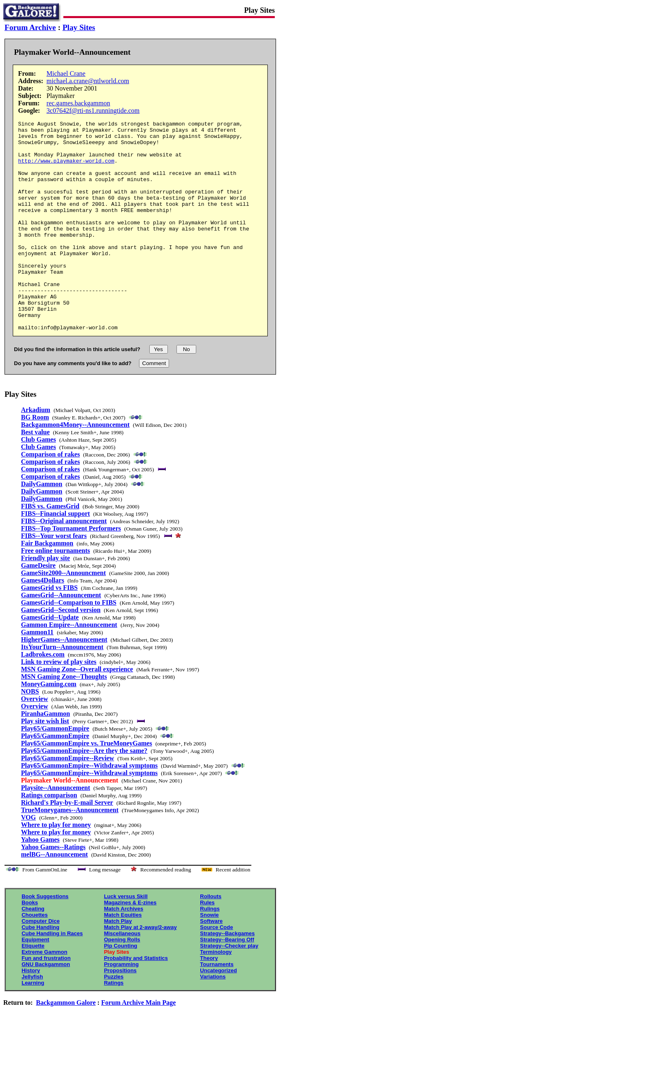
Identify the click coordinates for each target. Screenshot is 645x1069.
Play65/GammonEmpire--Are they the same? (84, 792)
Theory (209, 1000)
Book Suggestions (44, 938)
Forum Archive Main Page (138, 1044)
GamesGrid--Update (50, 659)
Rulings (210, 951)
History (30, 1012)
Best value (35, 473)
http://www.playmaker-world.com (66, 169)
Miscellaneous (122, 975)
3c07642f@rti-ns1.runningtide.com (92, 110)
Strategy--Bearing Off (227, 981)
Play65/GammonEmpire (55, 770)
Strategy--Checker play (229, 988)
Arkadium (35, 451)
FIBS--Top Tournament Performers (71, 570)
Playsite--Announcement (55, 829)
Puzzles (114, 1018)
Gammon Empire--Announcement (69, 666)
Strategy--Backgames (227, 975)
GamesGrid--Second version (60, 651)
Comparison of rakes (50, 496)
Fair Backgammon (47, 585)
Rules (207, 944)
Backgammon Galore (66, 1044)
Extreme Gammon (44, 994)
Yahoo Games (40, 881)
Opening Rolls (122, 981)
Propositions (120, 1012)
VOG (28, 859)
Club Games (38, 481)
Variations (212, 1018)
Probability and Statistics (136, 1000)
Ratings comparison (49, 837)
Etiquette (32, 988)
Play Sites (79, 27)
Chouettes (34, 957)
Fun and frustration (45, 1000)
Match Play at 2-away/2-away (140, 969)
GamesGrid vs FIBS (49, 629)
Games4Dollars (42, 622)
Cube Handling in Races (52, 975)
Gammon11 (37, 674)
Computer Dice (40, 963)
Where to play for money (56, 866)
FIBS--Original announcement (64, 562)
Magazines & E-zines (130, 944)
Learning (32, 1025)
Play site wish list (45, 762)
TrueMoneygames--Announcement (69, 851)
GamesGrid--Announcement (61, 636)
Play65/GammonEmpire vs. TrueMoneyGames (86, 785)
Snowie (209, 957)
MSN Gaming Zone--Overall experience (77, 711)
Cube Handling (40, 969)
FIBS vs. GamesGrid (50, 548)
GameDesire (38, 607)
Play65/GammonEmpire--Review (67, 800)
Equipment (35, 981)
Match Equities (123, 957)
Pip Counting (120, 988)
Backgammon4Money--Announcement (75, 466)
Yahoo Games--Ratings (53, 888)
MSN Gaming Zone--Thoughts (64, 718)
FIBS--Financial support (55, 555)
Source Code (216, 969)
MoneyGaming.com (49, 725)
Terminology (216, 994)
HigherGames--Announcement (64, 681)
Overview (34, 740)
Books (29, 944)
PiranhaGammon (45, 755)
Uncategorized (218, 1012)
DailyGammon (41, 525)
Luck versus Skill (126, 938)
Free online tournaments (55, 592)
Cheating (32, 951)
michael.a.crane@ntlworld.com (87, 80)
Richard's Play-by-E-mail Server (67, 844)
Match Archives (124, 951)
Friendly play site (45, 599)
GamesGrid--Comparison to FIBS (68, 644)
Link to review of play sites (58, 703)
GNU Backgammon (45, 1006)
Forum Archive (30, 27)
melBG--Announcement (54, 896)
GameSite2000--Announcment (63, 614)
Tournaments (216, 1006)
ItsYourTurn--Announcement (62, 688)
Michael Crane (66, 73)
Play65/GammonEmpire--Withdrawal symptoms (89, 807)
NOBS (30, 733)
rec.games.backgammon (78, 103)
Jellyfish (32, 1018)
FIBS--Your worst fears (54, 577)
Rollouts (210, 938)
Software (211, 963)
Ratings (114, 1025)
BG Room (35, 459)
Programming (121, 1006)
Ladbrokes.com (43, 696)
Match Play (118, 963)
